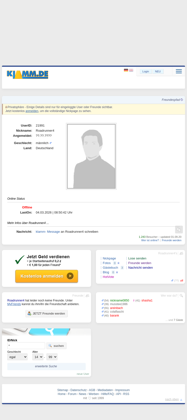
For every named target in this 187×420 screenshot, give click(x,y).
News (82, 394)
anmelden (32, 111)
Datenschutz (78, 390)
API (118, 394)
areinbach (116, 308)
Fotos (107, 263)
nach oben (172, 399)
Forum (72, 394)
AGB (92, 390)
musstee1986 (119, 304)
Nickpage (109, 258)
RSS (126, 394)
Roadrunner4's (167, 253)
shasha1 (146, 300)
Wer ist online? (150, 240)
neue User (83, 373)
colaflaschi (117, 311)
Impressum (122, 390)
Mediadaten (105, 390)
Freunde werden (171, 240)
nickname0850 (119, 300)
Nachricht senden (140, 267)
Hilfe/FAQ (107, 394)
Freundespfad (172, 100)
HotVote (108, 277)
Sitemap (62, 390)
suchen (56, 346)
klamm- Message (48, 231)
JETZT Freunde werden (46, 313)
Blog (106, 272)
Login (145, 71)
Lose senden (137, 258)
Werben (94, 394)
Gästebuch (110, 267)
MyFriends (14, 304)
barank (114, 315)
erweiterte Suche (46, 366)
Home (61, 394)
